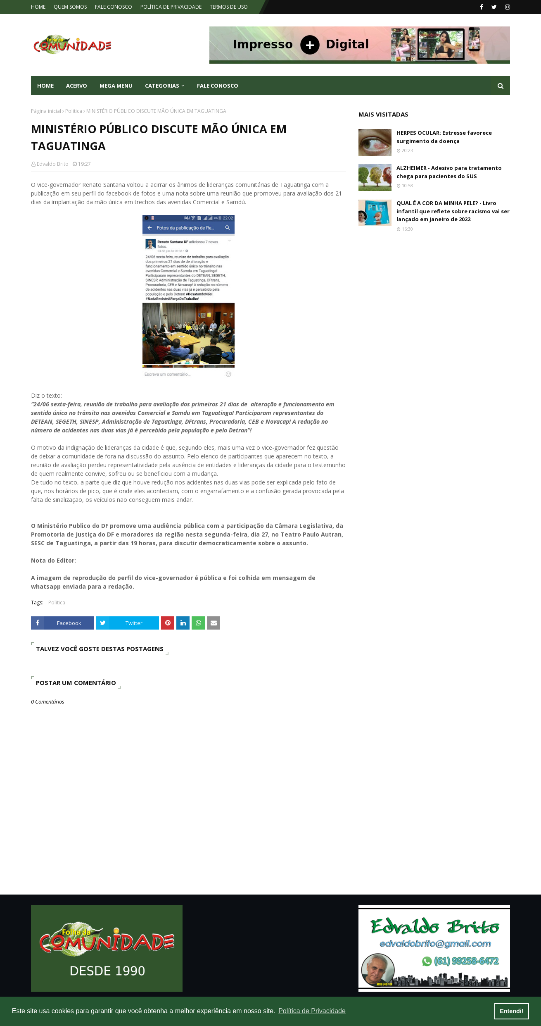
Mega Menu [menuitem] (116, 85)
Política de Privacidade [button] (312, 1010)
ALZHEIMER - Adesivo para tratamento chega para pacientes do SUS (449, 172)
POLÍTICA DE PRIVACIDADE (171, 6)
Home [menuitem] (45, 85)
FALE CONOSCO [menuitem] (217, 85)
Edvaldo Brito (53, 163)
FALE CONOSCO (113, 6)
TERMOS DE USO (229, 6)
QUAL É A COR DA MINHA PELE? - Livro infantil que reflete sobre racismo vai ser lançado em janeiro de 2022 (453, 211)
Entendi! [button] (512, 1011)
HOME (38, 6)
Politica (73, 111)
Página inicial (46, 111)
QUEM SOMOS (70, 6)
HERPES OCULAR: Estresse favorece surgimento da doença (444, 137)
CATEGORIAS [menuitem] (162, 85)
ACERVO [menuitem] (76, 85)
